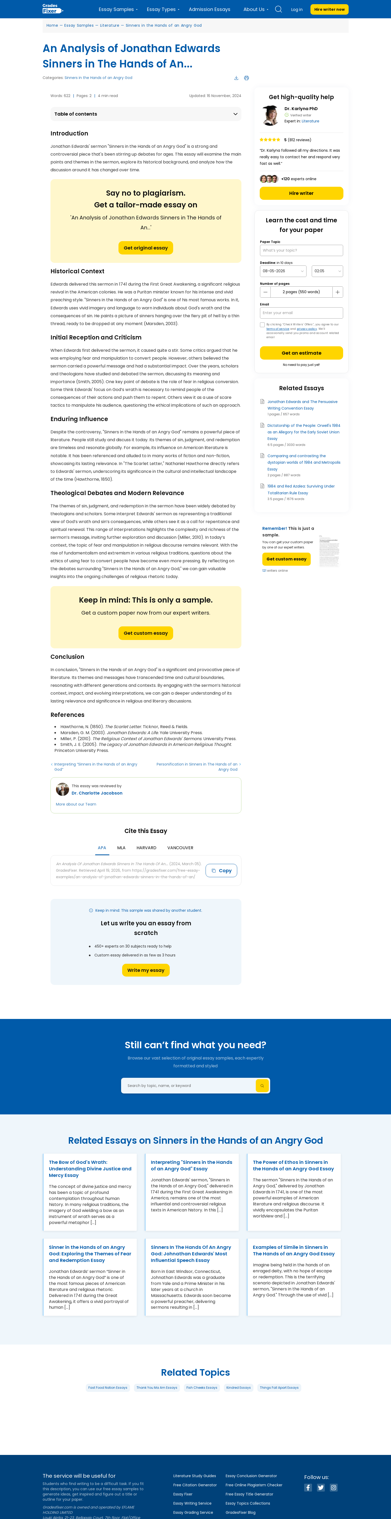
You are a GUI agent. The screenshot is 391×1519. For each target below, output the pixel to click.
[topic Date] (283, 271)
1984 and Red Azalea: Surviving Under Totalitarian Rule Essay (301, 489)
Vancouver (180, 848)
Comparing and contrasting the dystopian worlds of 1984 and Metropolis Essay (304, 462)
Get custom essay (146, 633)
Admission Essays (209, 9)
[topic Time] (327, 271)
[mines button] (265, 292)
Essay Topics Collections (248, 1503)
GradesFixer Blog (241, 1512)
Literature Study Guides (194, 1475)
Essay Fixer (182, 1494)
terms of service (278, 329)
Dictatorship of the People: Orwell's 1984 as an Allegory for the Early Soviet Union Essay (304, 432)
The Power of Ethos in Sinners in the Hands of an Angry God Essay (293, 1165)
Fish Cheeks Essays (201, 1387)
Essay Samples (79, 25)
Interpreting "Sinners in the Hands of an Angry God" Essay (191, 1165)
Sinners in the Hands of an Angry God (164, 25)
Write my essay (146, 970)
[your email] (301, 313)
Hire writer (301, 193)
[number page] (301, 292)
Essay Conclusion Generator (251, 1475)
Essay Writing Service (192, 1503)
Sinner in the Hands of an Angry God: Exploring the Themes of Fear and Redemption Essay (90, 1253)
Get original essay (146, 248)
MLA (121, 848)
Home (52, 25)
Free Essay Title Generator (249, 1494)
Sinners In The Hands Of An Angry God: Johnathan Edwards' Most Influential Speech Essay (191, 1253)
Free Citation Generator (195, 1485)
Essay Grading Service (193, 1512)
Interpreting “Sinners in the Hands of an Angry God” (95, 767)
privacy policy (307, 329)
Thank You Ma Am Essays (157, 1387)
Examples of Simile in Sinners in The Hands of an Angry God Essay (294, 1250)
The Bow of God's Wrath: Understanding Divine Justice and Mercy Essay (90, 1168)
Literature (110, 25)
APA (102, 848)
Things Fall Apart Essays (279, 1387)
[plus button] (337, 292)
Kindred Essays (238, 1387)
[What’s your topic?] (301, 250)
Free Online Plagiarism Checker (254, 1485)
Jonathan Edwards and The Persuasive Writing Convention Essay (303, 405)
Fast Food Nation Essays (107, 1387)
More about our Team (76, 804)
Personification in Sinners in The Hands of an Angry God (197, 767)
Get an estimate (301, 353)
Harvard (146, 848)
